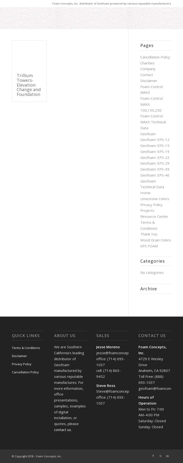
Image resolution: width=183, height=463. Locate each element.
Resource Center (154, 216)
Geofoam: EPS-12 (154, 139)
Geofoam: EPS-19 (154, 151)
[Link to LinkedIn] (167, 455)
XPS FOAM (149, 246)
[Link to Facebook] (153, 455)
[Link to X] (160, 455)
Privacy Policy (151, 204)
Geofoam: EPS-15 (154, 145)
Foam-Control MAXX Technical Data (153, 122)
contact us (62, 429)
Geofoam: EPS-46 (154, 175)
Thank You (148, 234)
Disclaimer (148, 80)
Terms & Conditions (26, 348)
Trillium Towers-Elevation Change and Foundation (29, 85)
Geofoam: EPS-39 (154, 169)
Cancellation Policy (155, 57)
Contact (146, 74)
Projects (147, 210)
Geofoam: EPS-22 (154, 157)
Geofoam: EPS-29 (154, 163)
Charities (147, 63)
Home (145, 192)
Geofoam (148, 133)
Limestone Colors (154, 198)
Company (148, 68)
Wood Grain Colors (155, 240)
